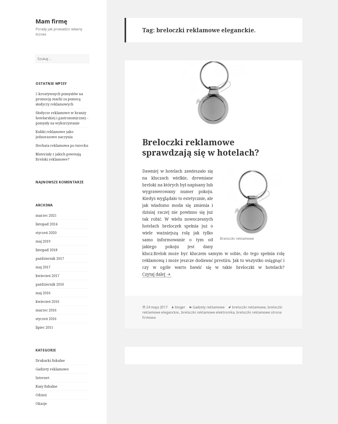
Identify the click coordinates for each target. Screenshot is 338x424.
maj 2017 (43, 267)
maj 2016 (43, 293)
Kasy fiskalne (46, 386)
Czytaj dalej (157, 274)
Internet (42, 377)
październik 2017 (50, 258)
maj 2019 (43, 241)
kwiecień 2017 (47, 275)
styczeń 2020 (46, 232)
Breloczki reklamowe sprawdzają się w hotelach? (200, 147)
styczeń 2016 (46, 318)
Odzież (41, 395)
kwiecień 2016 (47, 301)
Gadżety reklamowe (52, 369)
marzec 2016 (46, 310)
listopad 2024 (46, 224)
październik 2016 (50, 284)
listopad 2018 (46, 250)
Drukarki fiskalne (50, 360)
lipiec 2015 (44, 327)
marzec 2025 (46, 215)
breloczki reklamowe (249, 307)
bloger (180, 307)
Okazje (41, 403)
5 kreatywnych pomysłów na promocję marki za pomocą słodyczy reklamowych (59, 99)
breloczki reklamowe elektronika (208, 312)
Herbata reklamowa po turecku (62, 145)
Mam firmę (51, 21)
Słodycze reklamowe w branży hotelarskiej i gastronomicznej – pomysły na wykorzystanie (62, 117)
